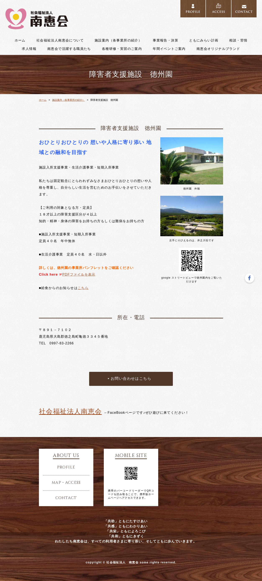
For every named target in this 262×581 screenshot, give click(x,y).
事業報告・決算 (165, 40)
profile (66, 467)
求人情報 (29, 49)
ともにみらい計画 (203, 40)
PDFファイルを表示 (78, 274)
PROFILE (192, 9)
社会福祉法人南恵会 (70, 411)
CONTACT (244, 9)
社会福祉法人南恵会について (60, 40)
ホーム (20, 40)
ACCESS (218, 9)
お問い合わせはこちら (131, 378)
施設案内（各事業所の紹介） (118, 40)
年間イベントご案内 (169, 49)
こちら (83, 288)
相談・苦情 (238, 40)
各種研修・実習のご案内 (122, 49)
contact (66, 498)
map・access (66, 482)
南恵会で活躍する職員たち (69, 49)
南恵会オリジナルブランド (218, 49)
